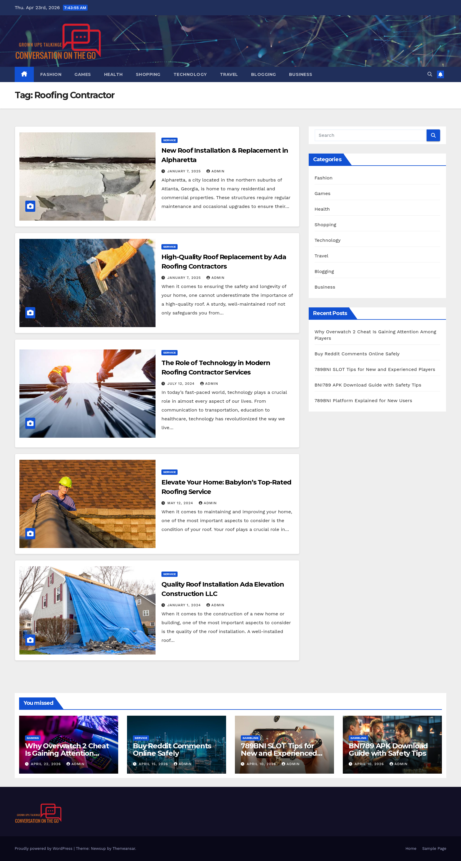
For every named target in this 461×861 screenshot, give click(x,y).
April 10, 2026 (262, 764)
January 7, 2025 (184, 171)
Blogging (263, 74)
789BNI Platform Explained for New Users (363, 400)
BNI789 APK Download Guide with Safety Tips (368, 385)
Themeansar (124, 848)
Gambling (250, 738)
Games (82, 74)
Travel (229, 74)
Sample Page (434, 848)
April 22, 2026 (46, 764)
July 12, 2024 (181, 384)
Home (410, 848)
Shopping (148, 74)
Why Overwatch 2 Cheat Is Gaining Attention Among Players (67, 753)
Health (113, 74)
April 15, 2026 (154, 764)
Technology (190, 74)
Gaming (33, 738)
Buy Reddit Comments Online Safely (357, 354)
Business (301, 74)
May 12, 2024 (181, 503)
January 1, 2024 (184, 605)
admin (215, 171)
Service (169, 140)
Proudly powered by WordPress (44, 848)
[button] (429, 74)
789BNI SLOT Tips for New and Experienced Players (375, 369)
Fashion (51, 74)
